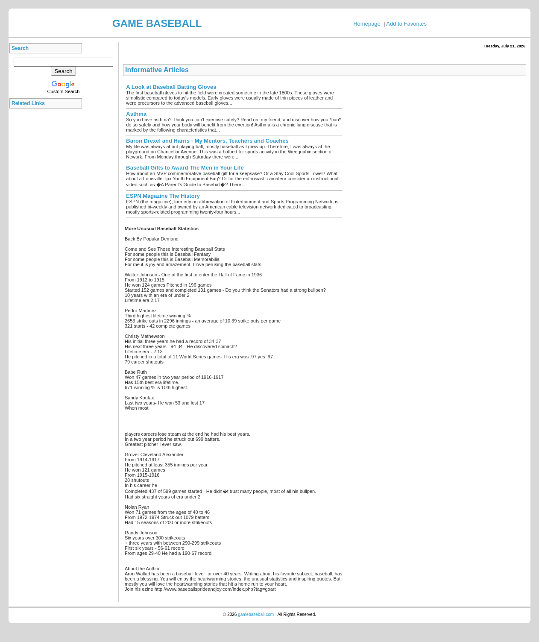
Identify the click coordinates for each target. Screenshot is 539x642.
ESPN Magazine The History (163, 196)
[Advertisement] (48, 241)
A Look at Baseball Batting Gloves (171, 87)
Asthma (136, 114)
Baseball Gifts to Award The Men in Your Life (184, 167)
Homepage (367, 24)
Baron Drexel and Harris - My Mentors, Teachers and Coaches (207, 141)
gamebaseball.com (256, 614)
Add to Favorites (406, 24)
